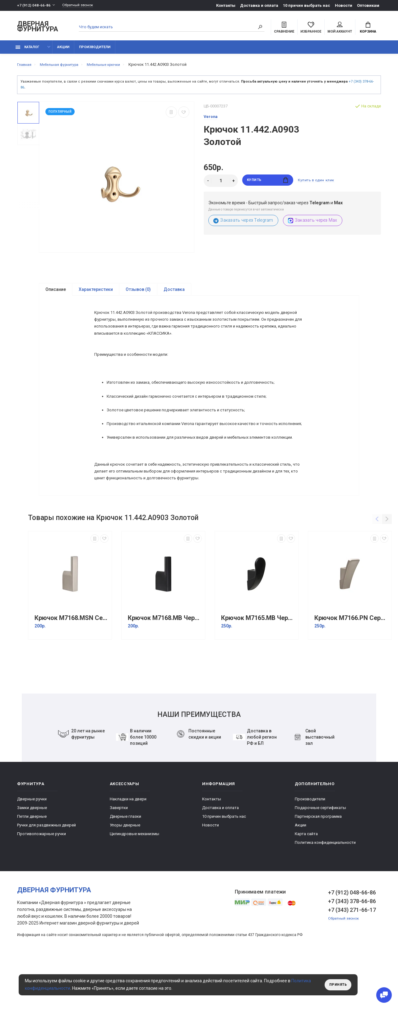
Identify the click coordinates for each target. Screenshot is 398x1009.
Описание (55, 293)
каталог (27, 50)
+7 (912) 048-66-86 (34, 5)
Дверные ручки (32, 846)
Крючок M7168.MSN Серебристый (72, 665)
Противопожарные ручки (41, 881)
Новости (343, 5)
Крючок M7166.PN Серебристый (351, 665)
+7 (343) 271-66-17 (352, 957)
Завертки (119, 855)
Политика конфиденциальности (325, 889)
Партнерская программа (318, 863)
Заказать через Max (312, 224)
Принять (336, 985)
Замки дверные (32, 855)
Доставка (174, 293)
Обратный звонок (81, 5)
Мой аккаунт (339, 28)
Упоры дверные (125, 872)
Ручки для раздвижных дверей (46, 872)
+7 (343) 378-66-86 (352, 948)
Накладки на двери (128, 846)
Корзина (368, 28)
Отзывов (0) (138, 293)
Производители (94, 50)
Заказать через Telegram (243, 224)
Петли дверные (32, 863)
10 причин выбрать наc (306, 5)
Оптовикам (368, 5)
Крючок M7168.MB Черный (165, 665)
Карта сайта (306, 881)
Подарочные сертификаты (320, 855)
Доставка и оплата (259, 5)
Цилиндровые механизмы (134, 881)
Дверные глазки (125, 863)
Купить (267, 184)
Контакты (225, 5)
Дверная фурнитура (37, 27)
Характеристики (96, 293)
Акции (63, 50)
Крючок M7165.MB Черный (258, 665)
